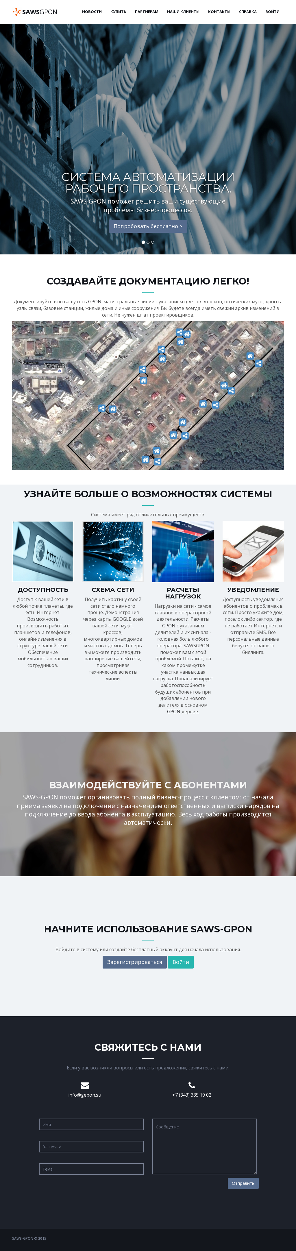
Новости (92, 11)
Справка (248, 11)
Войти (272, 11)
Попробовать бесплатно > (148, 226)
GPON (39, 11)
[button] (22, 138)
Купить (118, 11)
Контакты (219, 11)
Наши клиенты (183, 11)
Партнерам (146, 11)
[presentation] (196, 1189)
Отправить (243, 1183)
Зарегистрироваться (134, 961)
